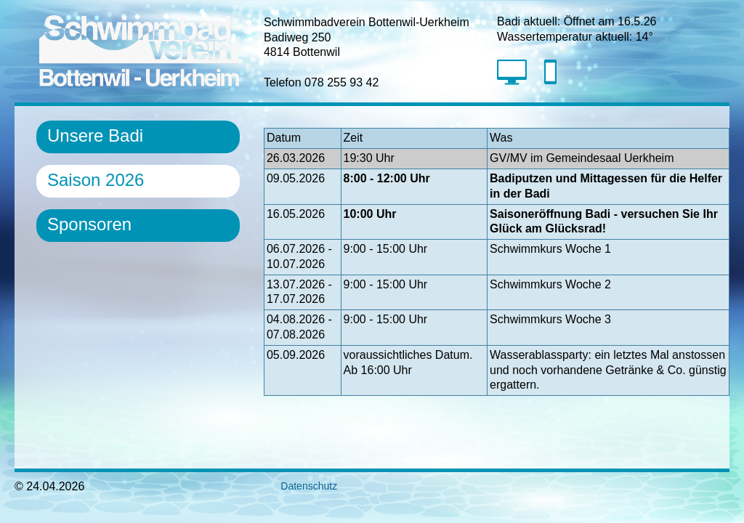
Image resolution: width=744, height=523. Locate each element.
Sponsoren (89, 224)
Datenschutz (300, 486)
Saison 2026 (95, 180)
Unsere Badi (95, 135)
